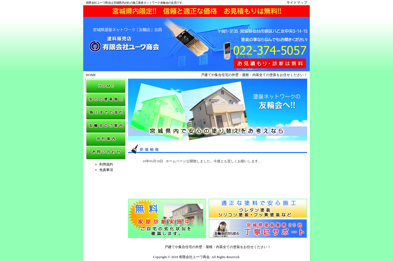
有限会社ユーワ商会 (194, 257)
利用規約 (106, 164)
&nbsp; (217, 177)
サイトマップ (297, 2)
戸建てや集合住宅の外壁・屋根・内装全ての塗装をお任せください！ (218, 247)
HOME (91, 75)
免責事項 (106, 170)
